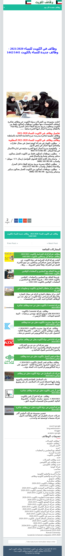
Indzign (37, 553)
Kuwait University (53, 532)
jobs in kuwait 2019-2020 (50, 530)
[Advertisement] (32, 28)
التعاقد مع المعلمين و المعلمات (47, 450)
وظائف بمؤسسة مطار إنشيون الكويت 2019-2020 (40, 490)
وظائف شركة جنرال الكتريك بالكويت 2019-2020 (41, 507)
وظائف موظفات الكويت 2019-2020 (46, 483)
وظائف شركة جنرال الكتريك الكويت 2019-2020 (41, 509)
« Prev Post (12, 243)
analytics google (54, 433)
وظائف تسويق (54, 479)
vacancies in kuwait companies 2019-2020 (43, 535)
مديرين (57, 471)
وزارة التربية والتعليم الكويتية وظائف (45, 476)
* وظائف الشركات (53, 441)
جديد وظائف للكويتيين (52, 464)
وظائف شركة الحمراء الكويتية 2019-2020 (43, 500)
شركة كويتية (55, 467)
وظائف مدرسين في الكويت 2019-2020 (44, 516)
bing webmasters (53, 428)
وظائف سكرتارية (53, 481)
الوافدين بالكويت (53, 455)
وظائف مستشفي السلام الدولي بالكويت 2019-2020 (39, 518)
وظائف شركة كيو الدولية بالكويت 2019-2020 (42, 511)
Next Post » (52, 243)
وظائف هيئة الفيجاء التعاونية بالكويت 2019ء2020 (41, 525)
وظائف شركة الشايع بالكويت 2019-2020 (44, 502)
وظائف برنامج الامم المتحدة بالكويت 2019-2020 (41, 488)
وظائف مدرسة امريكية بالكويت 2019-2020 (43, 514)
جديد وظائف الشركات (52, 460)
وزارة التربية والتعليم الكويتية (48, 474)
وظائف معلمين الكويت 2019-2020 (46, 523)
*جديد (58, 448)
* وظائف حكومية (53, 443)
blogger (57, 431)
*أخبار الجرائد (55, 446)
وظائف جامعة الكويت (52, 495)
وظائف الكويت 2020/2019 (50, 486)
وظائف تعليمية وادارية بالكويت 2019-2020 (43, 493)
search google (54, 426)
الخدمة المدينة (54, 453)
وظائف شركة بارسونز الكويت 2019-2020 (44, 504)
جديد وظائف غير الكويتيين (50, 462)
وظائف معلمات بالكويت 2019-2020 (46, 521)
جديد (58, 457)
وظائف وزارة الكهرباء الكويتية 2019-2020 (44, 528)
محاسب (57, 469)
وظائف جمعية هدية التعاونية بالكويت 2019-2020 (41, 497)
